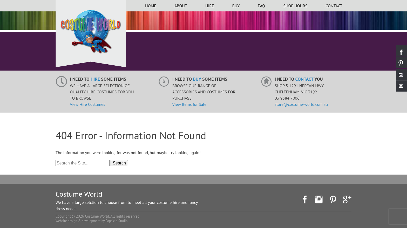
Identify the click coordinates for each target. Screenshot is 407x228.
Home (150, 5)
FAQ (261, 5)
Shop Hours (295, 5)
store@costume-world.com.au (301, 104)
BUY (236, 5)
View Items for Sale (189, 104)
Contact (333, 5)
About (180, 5)
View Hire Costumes (87, 104)
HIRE (209, 5)
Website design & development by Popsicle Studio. (92, 221)
